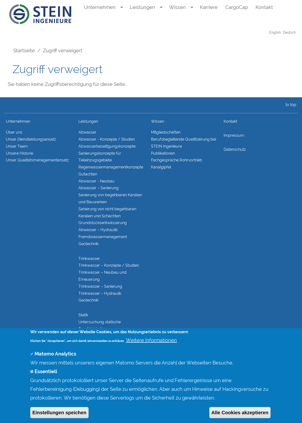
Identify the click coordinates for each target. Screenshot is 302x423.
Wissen (177, 7)
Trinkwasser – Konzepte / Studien (108, 265)
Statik (83, 315)
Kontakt (264, 7)
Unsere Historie (19, 153)
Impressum (234, 135)
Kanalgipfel (161, 167)
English (275, 32)
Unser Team (17, 146)
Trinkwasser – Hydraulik (99, 293)
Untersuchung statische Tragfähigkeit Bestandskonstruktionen (99, 329)
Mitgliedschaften (166, 132)
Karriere (209, 7)
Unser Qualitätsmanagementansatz (37, 160)
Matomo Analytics (55, 361)
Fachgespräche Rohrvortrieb (176, 160)
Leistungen (142, 7)
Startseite (24, 50)
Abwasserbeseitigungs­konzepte (107, 146)
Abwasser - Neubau (96, 181)
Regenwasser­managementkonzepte (110, 167)
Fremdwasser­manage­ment (102, 236)
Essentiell (46, 379)
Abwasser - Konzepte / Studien (106, 139)
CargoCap (236, 7)
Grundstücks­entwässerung (102, 222)
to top (290, 104)
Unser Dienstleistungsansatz (31, 139)
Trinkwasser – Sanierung (100, 286)
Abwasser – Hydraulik (98, 229)
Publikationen (163, 153)
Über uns (14, 132)
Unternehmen (100, 7)
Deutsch (289, 32)
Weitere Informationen (151, 348)
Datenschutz (235, 149)
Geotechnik (88, 244)
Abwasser (87, 132)
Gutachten (87, 174)
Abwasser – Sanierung (98, 188)
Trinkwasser (89, 258)
